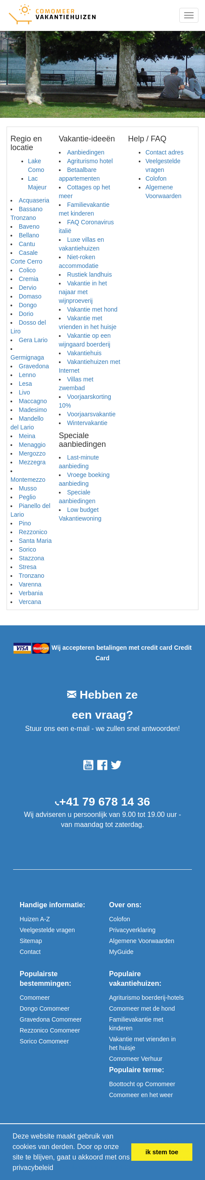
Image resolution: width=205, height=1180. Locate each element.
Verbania (31, 593)
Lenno (27, 374)
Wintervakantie (87, 422)
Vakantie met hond (92, 309)
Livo (24, 392)
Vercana (30, 601)
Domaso (30, 296)
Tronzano (31, 575)
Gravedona (34, 366)
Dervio (27, 287)
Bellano (29, 235)
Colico (27, 270)
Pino (25, 523)
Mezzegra (32, 462)
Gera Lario (33, 339)
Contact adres (164, 152)
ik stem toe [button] (162, 1152)
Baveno (29, 226)
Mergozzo (32, 453)
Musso (28, 488)
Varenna (30, 584)
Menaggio (32, 444)
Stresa (27, 566)
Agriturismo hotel (90, 161)
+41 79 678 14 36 (104, 801)
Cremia (28, 278)
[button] (56, 1168)
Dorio (26, 313)
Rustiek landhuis (89, 274)
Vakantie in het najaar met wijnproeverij (83, 292)
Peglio (27, 497)
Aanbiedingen (86, 152)
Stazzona (31, 558)
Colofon (155, 178)
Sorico (27, 549)
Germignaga (27, 357)
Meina (27, 435)
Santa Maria (35, 540)
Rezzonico (33, 531)
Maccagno (33, 401)
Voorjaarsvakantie (91, 414)
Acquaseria (34, 200)
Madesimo (33, 409)
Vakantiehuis (84, 353)
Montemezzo (27, 479)
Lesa (25, 383)
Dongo (28, 305)
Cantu (27, 243)
